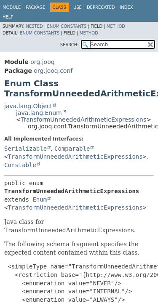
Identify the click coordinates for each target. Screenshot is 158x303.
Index (126, 7)
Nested (34, 26)
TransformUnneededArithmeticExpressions (83, 119)
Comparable (72, 148)
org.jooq (42, 61)
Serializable (25, 148)
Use (77, 7)
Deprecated (101, 7)
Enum (39, 199)
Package (35, 7)
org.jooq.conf (53, 70)
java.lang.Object (28, 106)
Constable (20, 165)
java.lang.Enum (39, 112)
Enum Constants (66, 26)
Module (12, 7)
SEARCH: (69, 45)
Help (8, 17)
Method (116, 26)
